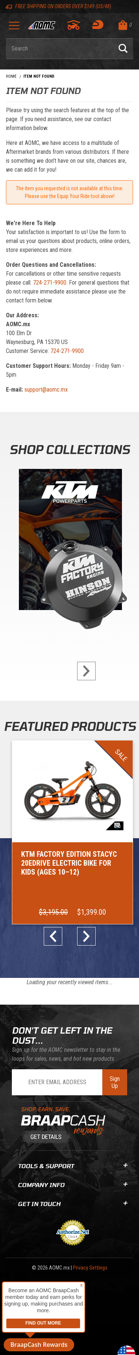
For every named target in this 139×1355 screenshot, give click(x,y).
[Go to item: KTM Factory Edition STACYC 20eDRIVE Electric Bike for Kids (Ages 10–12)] (72, 832)
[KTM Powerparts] (69, 541)
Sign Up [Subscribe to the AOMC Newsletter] (115, 1082)
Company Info (72, 1184)
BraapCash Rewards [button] (38, 1345)
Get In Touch (72, 1203)
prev (56, 936)
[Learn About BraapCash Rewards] (65, 1125)
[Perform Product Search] (123, 49)
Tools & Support (72, 1165)
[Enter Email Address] (57, 1082)
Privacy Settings (90, 1268)
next (83, 671)
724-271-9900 (49, 282)
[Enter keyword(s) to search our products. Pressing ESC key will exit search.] (59, 49)
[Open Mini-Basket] (124, 25)
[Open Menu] (14, 28)
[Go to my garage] (73, 25)
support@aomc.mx (46, 389)
